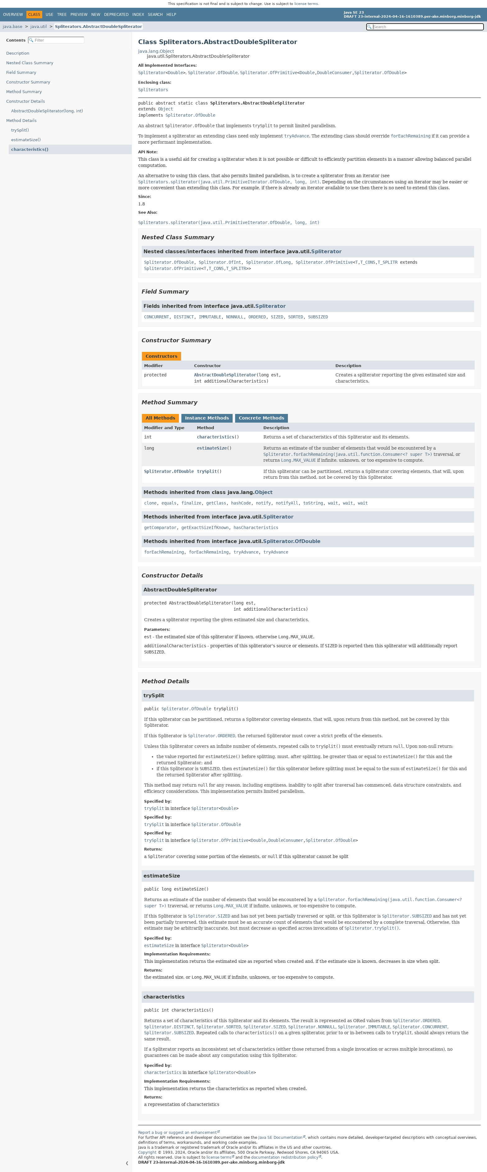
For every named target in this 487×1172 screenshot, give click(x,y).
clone (150, 503)
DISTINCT (184, 316)
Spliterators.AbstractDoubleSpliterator (98, 26)
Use (49, 14)
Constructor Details (25, 101)
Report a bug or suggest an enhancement (177, 1132)
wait (333, 503)
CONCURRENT (156, 316)
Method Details (21, 120)
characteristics (215, 436)
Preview (79, 14)
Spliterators (153, 89)
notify (263, 503)
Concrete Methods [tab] (261, 417)
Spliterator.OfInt (220, 262)
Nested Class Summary (29, 63)
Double (175, 72)
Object (165, 108)
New (95, 14)
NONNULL (235, 316)
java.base (12, 26)
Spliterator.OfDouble (213, 72)
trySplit (207, 471)
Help (171, 14)
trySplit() (20, 130)
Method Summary (24, 91)
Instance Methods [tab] (207, 417)
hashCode (241, 503)
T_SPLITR (388, 262)
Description (17, 53)
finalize (191, 503)
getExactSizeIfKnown (205, 527)
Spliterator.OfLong (268, 262)
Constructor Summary (28, 82)
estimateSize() (26, 139)
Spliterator (152, 72)
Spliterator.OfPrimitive (268, 72)
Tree (62, 14)
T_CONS (367, 262)
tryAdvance (246, 552)
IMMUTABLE (210, 316)
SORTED (295, 316)
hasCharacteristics (256, 527)
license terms (306, 4)
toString (313, 503)
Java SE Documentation (280, 1137)
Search (155, 14)
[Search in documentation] (425, 26)
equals (169, 503)
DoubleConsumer (334, 72)
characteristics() (29, 149)
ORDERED (257, 316)
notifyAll (287, 503)
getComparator (160, 527)
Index (138, 14)
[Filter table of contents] (56, 40)
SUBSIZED (318, 316)
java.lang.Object (156, 51)
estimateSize (212, 448)
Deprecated (116, 14)
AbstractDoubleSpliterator (225, 374)
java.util (38, 26)
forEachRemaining (164, 552)
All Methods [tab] (160, 417)
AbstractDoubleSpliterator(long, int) (47, 111)
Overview (13, 14)
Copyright (147, 1152)
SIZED (277, 316)
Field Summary (21, 72)
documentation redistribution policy (284, 1157)
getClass (216, 503)
